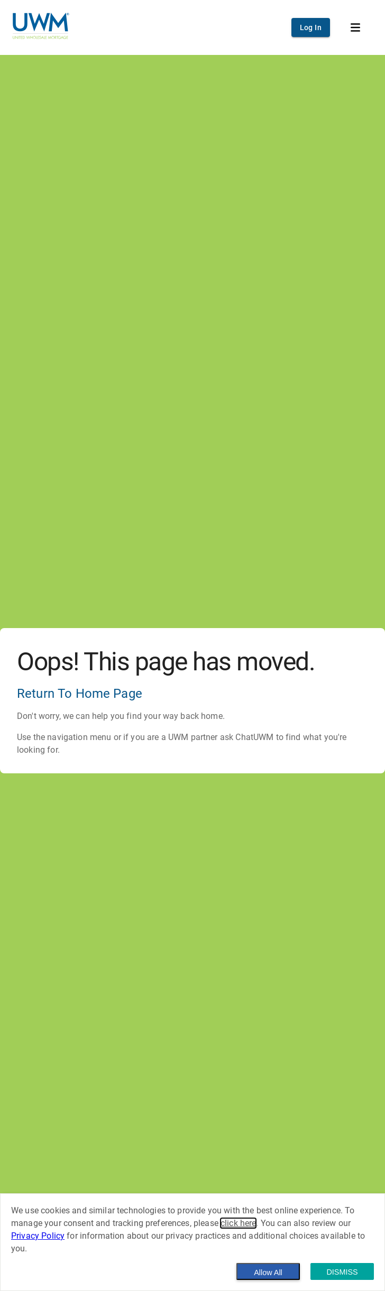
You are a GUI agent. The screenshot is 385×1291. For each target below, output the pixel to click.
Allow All (268, 1272)
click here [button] (238, 1223)
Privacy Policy (38, 1236)
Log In (311, 27)
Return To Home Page (79, 693)
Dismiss (342, 1272)
